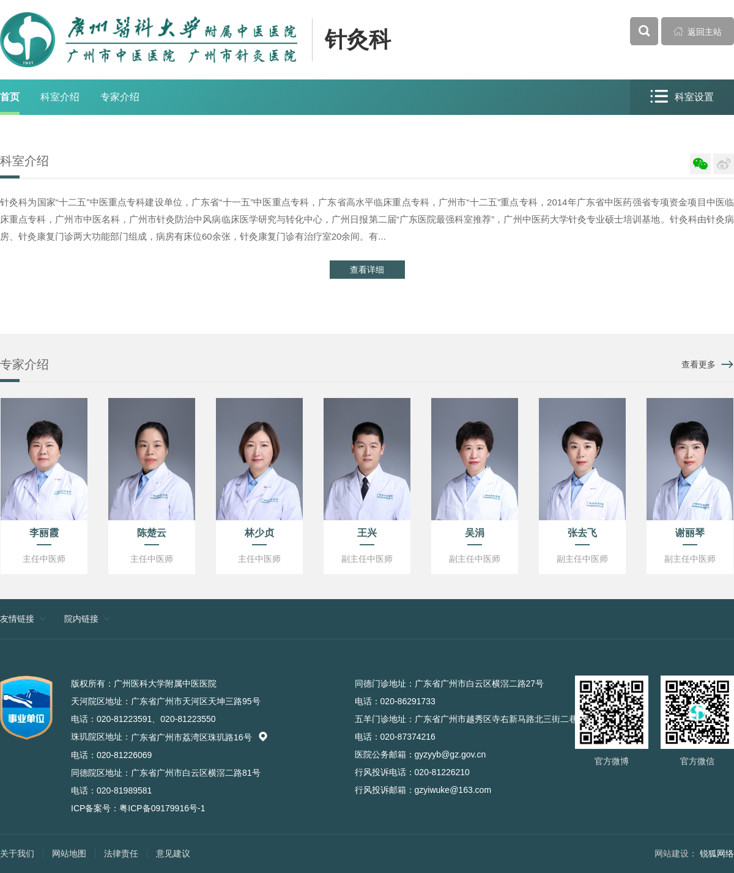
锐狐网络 (717, 853)
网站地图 (69, 853)
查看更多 (698, 364)
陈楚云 (151, 533)
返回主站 (697, 31)
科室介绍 (60, 97)
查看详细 (367, 269)
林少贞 (259, 533)
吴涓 (474, 533)
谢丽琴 (690, 533)
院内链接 (81, 619)
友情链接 (17, 619)
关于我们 (17, 853)
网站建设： (675, 853)
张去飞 (582, 533)
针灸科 (358, 39)
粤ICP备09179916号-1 (162, 808)
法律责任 (121, 853)
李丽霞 (44, 533)
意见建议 (173, 853)
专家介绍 (119, 97)
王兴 (367, 533)
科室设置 (682, 96)
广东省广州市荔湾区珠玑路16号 (199, 737)
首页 (10, 97)
